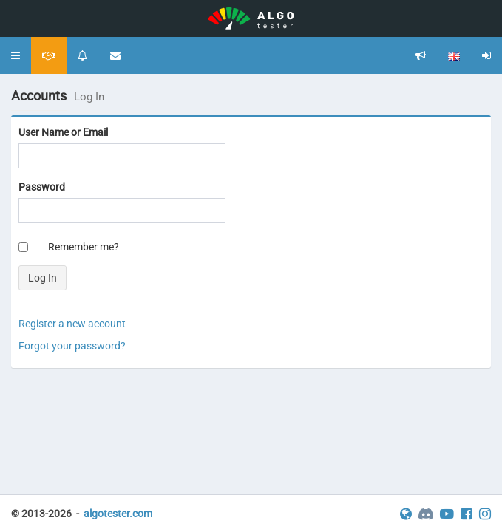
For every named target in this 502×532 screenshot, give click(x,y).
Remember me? (83, 247)
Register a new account (72, 324)
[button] (15, 55)
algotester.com (118, 513)
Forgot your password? (72, 346)
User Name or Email (63, 132)
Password (41, 187)
